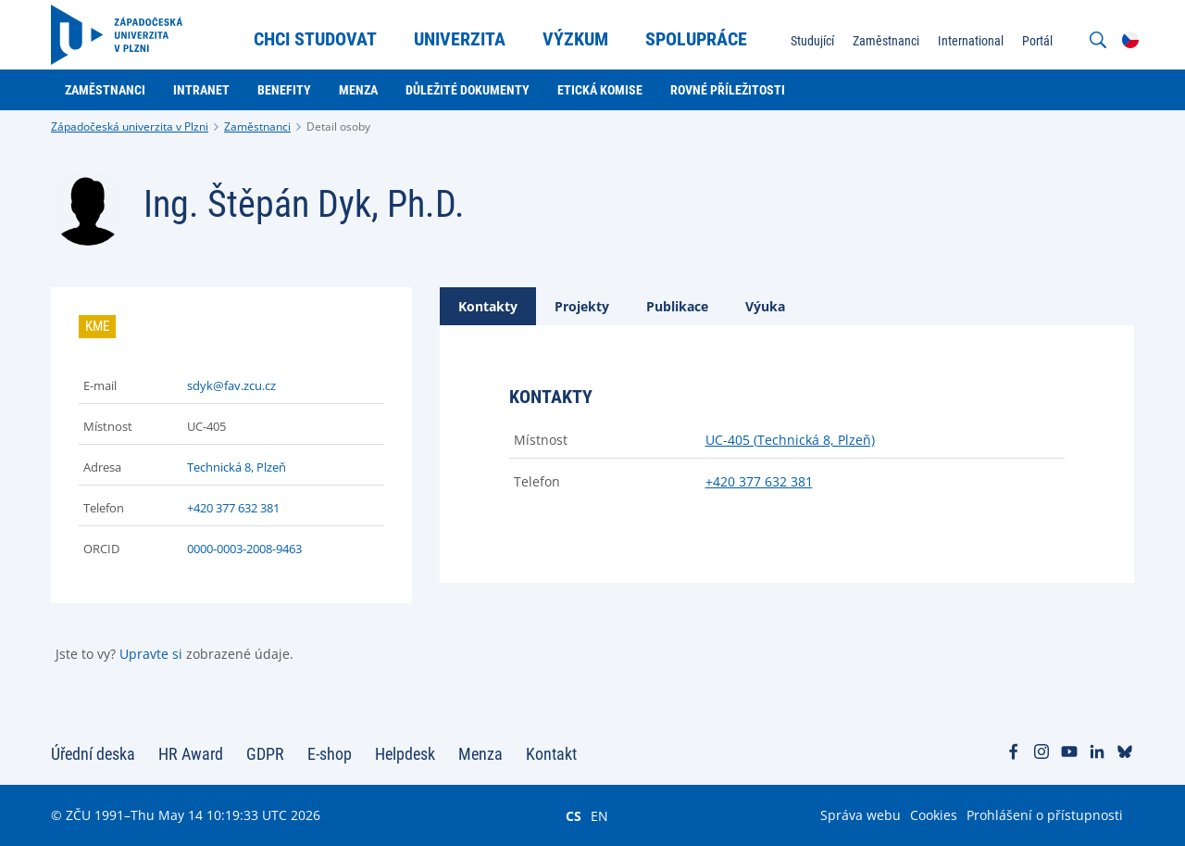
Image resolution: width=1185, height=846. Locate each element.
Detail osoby (338, 126)
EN (599, 815)
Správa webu (860, 815)
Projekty (582, 306)
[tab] (488, 306)
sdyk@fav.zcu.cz (231, 385)
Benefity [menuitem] (284, 89)
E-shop (329, 754)
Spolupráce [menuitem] (696, 39)
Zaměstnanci (257, 126)
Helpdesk (405, 754)
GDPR (265, 754)
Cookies (933, 815)
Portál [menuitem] (1037, 40)
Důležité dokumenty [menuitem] (467, 89)
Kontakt (551, 754)
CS (573, 815)
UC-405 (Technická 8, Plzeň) (790, 439)
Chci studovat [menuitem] (315, 39)
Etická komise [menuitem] (599, 89)
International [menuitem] (971, 40)
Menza (480, 754)
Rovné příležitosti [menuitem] (727, 89)
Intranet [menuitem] (201, 89)
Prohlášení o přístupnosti (1045, 815)
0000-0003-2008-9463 (244, 548)
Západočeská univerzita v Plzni (129, 126)
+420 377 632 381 (233, 507)
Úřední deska (93, 754)
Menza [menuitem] (358, 89)
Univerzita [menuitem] (459, 39)
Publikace (677, 306)
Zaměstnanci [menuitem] (886, 40)
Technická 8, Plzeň (236, 467)
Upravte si (150, 654)
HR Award (190, 754)
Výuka (765, 306)
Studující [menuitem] (812, 40)
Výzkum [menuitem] (575, 39)
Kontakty (488, 306)
